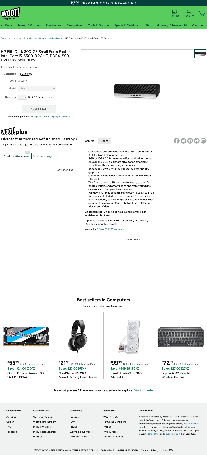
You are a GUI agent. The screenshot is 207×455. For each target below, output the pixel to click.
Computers (7, 38)
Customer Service (42, 417)
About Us (11, 417)
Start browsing (144, 390)
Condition (10, 73)
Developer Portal (78, 436)
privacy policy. (171, 434)
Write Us (37, 436)
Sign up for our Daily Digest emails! (51, 116)
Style (13, 80)
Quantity (10, 97)
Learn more (129, 2)
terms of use (154, 434)
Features (89, 141)
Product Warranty (42, 426)
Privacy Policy (111, 431)
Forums (174, 14)
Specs (104, 141)
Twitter (73, 422)
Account (189, 14)
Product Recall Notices (45, 431)
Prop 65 (107, 426)
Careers (10, 422)
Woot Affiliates (112, 417)
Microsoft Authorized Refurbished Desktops (39, 38)
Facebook (75, 417)
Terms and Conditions (115, 422)
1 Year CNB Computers (111, 229)
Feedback (11, 431)
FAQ (8, 426)
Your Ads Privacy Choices (154, 450)
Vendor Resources (113, 436)
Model (12, 88)
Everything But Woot (81, 431)
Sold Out (39, 109)
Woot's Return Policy (44, 422)
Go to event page (42, 156)
